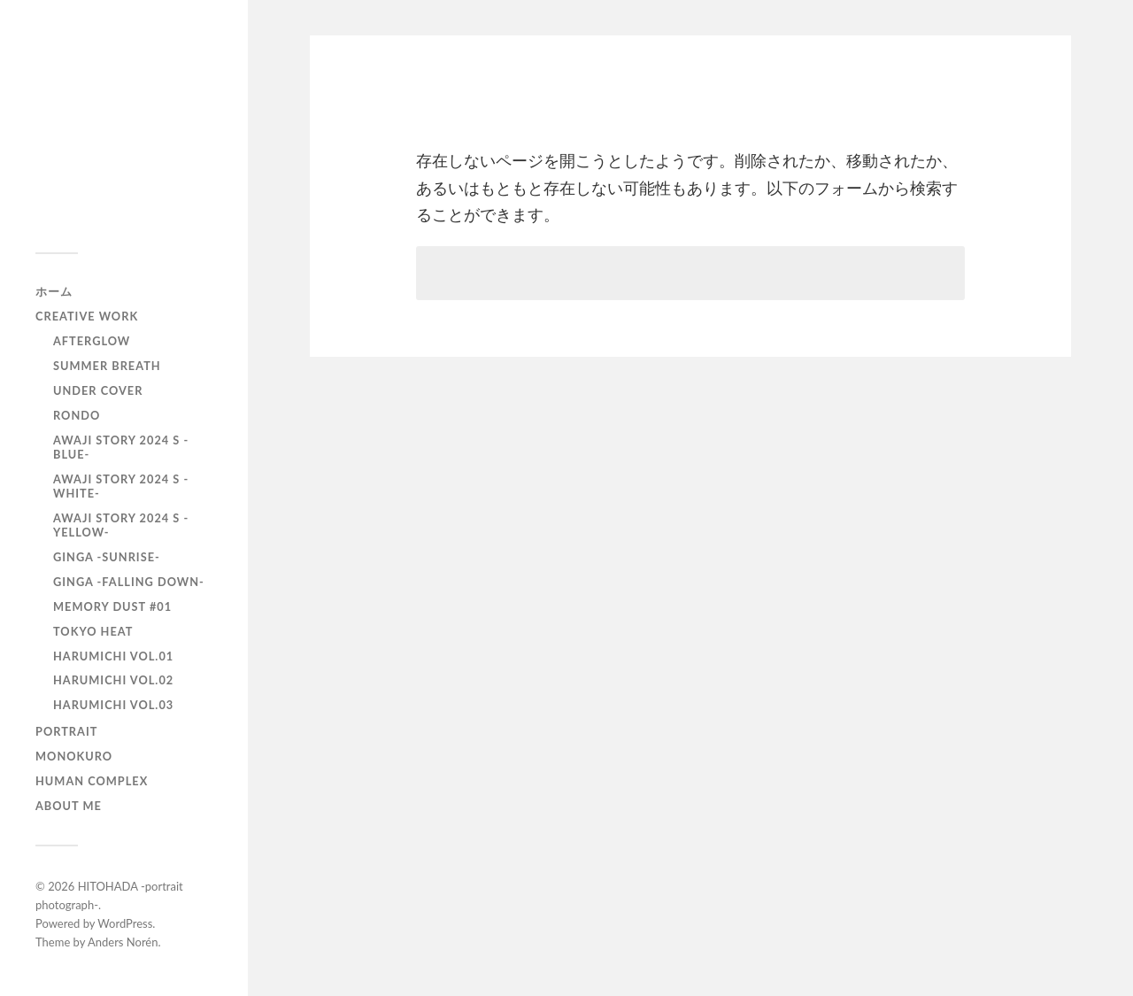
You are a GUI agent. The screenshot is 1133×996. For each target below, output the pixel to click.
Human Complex (91, 781)
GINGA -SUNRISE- (106, 557)
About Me (68, 806)
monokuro (73, 756)
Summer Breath (107, 366)
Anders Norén (123, 942)
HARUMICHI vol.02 (113, 680)
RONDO (76, 415)
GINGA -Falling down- (128, 582)
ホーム (54, 291)
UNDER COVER (98, 390)
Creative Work (86, 316)
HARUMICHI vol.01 (113, 656)
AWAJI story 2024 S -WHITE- (121, 486)
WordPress (124, 923)
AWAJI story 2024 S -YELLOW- (121, 525)
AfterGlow (91, 341)
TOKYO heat (93, 631)
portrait (66, 731)
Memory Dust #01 (112, 606)
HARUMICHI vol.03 (113, 705)
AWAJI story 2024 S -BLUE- (121, 447)
